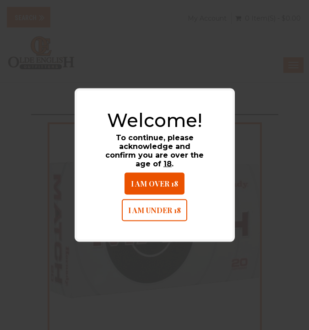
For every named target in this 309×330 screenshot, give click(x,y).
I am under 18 (154, 210)
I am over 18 (154, 183)
